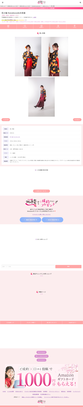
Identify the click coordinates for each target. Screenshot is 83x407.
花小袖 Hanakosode (15, 137)
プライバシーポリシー (54, 391)
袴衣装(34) (42, 26)
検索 (68, 266)
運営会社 (63, 391)
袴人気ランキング (52, 322)
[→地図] (34, 17)
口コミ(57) (25, 26)
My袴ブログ (72, 322)
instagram (41, 352)
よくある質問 (10, 391)
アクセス (74, 26)
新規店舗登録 (36, 394)
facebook (41, 360)
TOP (8, 26)
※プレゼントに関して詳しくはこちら (41, 214)
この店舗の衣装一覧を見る (41, 191)
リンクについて (76, 391)
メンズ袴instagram (41, 356)
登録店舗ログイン (45, 394)
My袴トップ (10, 322)
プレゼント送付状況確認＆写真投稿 (33, 391)
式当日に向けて (19, 391)
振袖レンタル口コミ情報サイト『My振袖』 (32, 397)
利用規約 (45, 391)
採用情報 (69, 391)
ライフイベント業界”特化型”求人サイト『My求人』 (56, 397)
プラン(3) (58, 26)
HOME (4, 391)
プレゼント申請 (31, 322)
